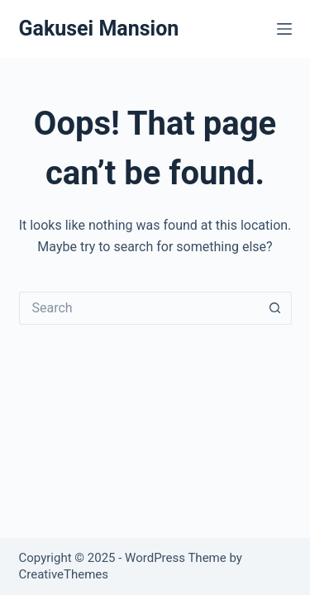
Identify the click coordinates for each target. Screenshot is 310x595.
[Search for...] (139, 308)
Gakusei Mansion (99, 28)
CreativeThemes (64, 574)
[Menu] (284, 28)
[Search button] (275, 308)
